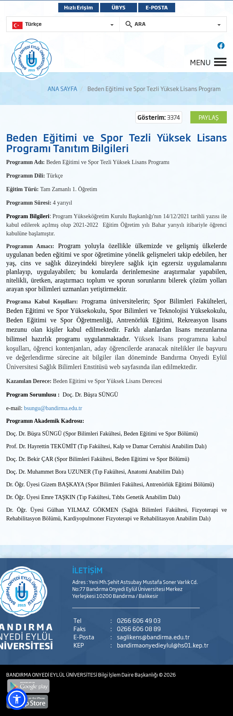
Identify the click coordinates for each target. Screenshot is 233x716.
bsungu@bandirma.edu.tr (53, 408)
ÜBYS (119, 7)
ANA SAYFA (62, 88)
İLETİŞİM (87, 570)
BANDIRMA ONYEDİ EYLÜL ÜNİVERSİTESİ (52, 674)
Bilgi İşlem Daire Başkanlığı (128, 674)
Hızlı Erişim (78, 7)
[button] (16, 699)
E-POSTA (157, 7)
